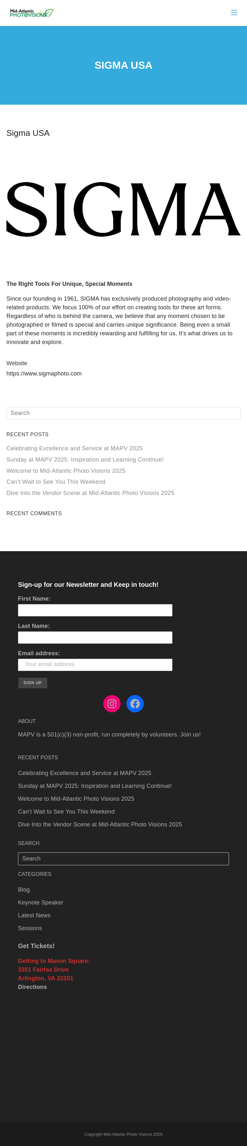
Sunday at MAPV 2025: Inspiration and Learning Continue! (85, 459)
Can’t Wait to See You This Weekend (55, 482)
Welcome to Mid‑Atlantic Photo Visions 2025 (65, 471)
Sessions (30, 928)
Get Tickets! (36, 945)
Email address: (39, 653)
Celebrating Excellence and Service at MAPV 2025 (74, 448)
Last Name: (34, 626)
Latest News (34, 915)
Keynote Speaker (40, 902)
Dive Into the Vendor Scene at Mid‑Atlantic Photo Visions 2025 (90, 493)
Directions (32, 987)
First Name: (34, 598)
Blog (24, 889)
